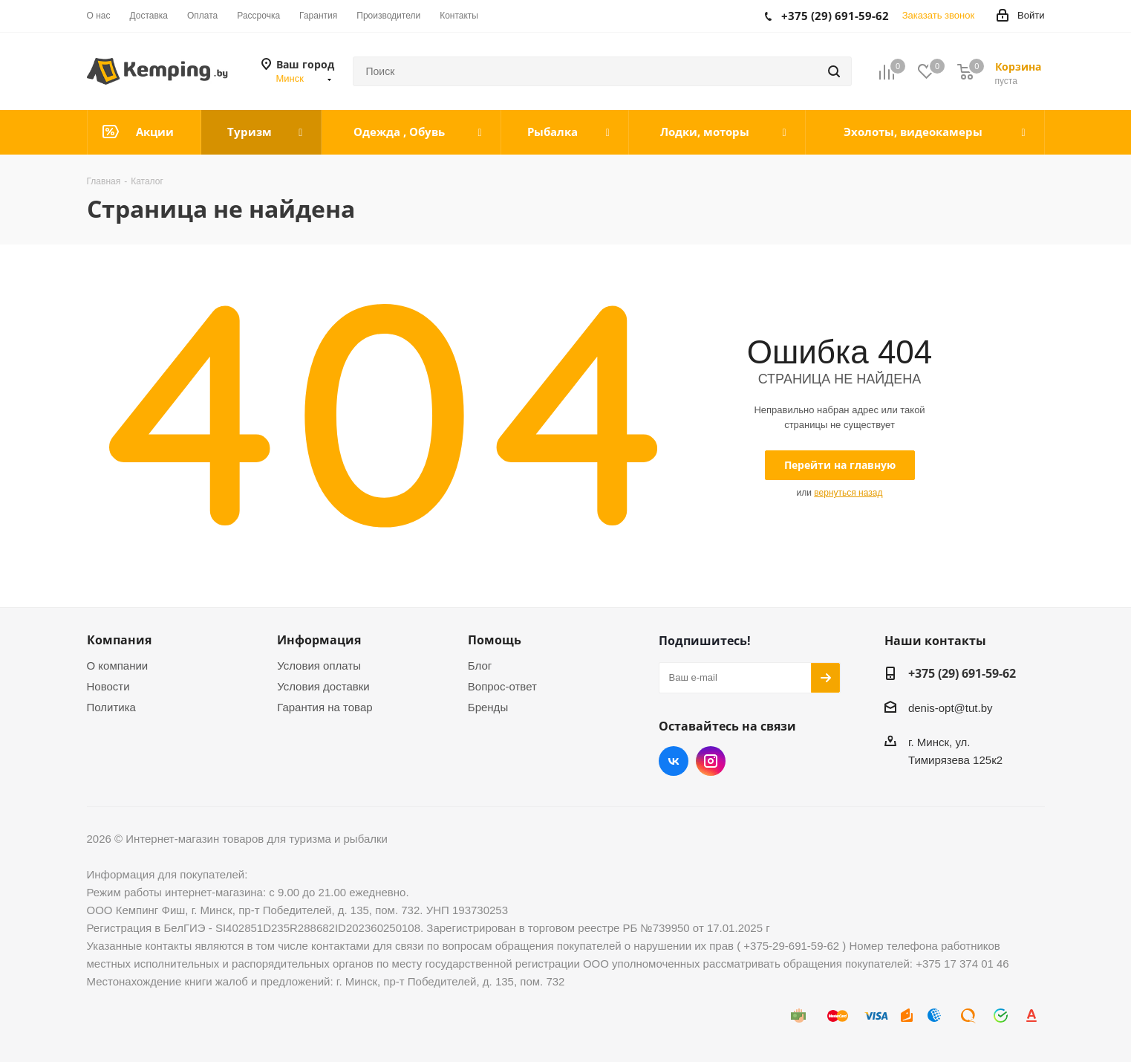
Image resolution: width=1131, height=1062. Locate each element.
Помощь (494, 640)
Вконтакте (673, 761)
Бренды (488, 707)
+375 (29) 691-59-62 (962, 673)
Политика (111, 707)
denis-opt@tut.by (950, 708)
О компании (118, 665)
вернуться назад (848, 493)
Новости (108, 686)
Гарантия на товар (324, 707)
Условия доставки (323, 686)
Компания (119, 640)
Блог (480, 665)
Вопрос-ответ (502, 686)
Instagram (711, 761)
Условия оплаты (319, 665)
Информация (319, 640)
